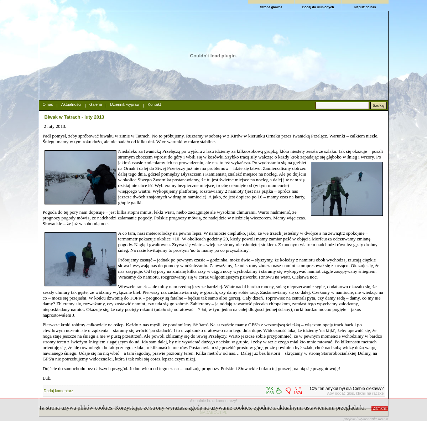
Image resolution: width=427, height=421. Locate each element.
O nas (48, 104)
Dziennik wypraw (125, 104)
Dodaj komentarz (58, 391)
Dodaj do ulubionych (318, 7)
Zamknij (380, 408)
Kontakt (154, 104)
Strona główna (271, 7)
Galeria (95, 104)
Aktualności (71, 104)
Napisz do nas (365, 7)
